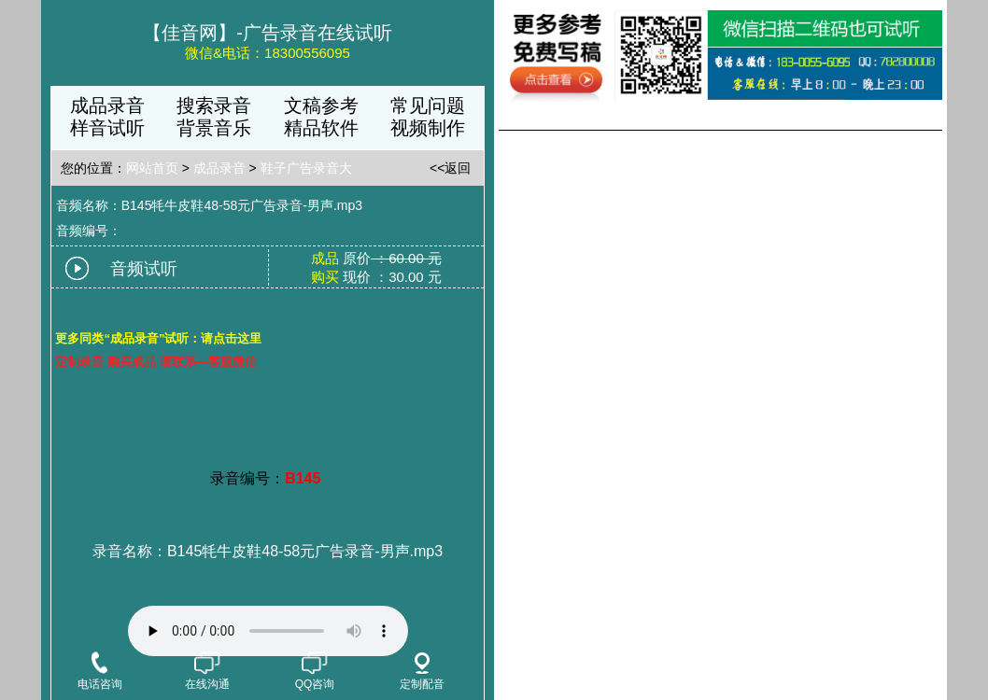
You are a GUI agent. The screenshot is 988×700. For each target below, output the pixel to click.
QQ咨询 (315, 671)
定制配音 (422, 671)
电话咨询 (100, 671)
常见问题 (427, 105)
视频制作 (427, 128)
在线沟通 (207, 671)
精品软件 (321, 128)
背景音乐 (213, 128)
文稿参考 (321, 105)
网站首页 (152, 168)
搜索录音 (213, 105)
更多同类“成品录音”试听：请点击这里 (158, 338)
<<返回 (450, 168)
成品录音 (107, 105)
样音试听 (107, 128)
